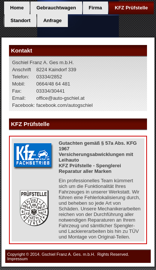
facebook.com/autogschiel (64, 105)
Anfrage (52, 20)
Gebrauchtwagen (56, 7)
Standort (20, 20)
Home (17, 7)
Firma (95, 7)
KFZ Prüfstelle (131, 7)
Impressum (17, 258)
